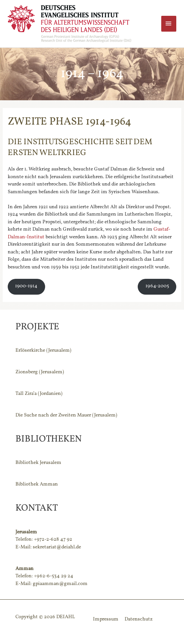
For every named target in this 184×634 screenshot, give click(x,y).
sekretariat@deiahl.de (57, 547)
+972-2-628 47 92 (53, 539)
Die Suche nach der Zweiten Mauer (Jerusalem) (66, 415)
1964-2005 (157, 286)
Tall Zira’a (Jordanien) (38, 393)
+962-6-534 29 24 (53, 576)
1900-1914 (26, 286)
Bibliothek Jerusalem (38, 462)
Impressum (105, 619)
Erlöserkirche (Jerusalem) (43, 350)
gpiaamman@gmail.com (60, 583)
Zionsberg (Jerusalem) (39, 372)
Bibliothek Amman (36, 484)
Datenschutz (139, 619)
